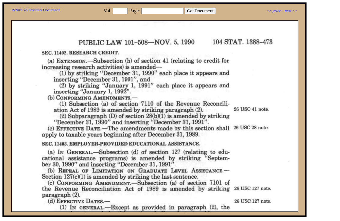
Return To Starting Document (35, 10)
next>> (291, 10)
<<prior (274, 10)
